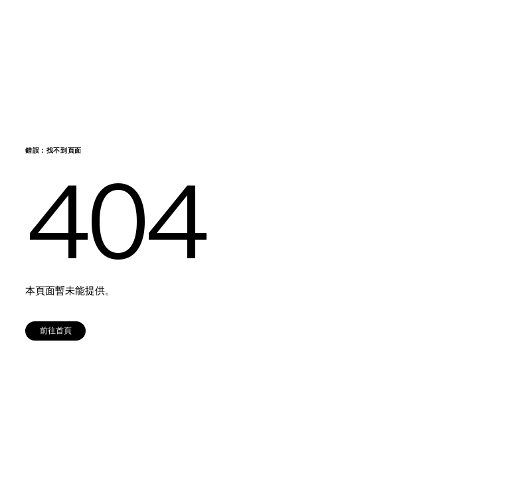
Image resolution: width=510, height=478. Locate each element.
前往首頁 (56, 330)
